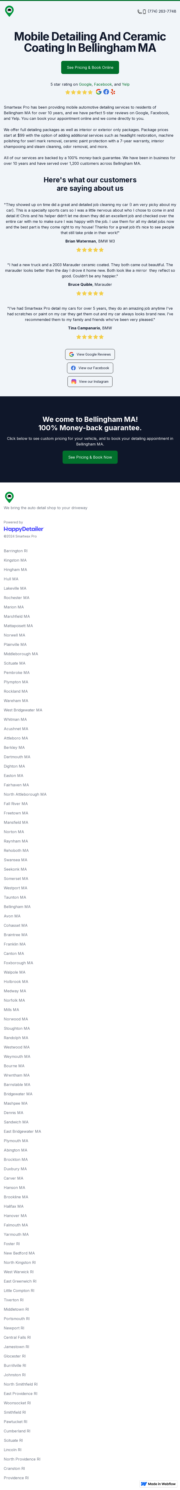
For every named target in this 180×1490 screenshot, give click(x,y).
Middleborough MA (21, 653)
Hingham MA (15, 569)
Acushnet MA (16, 728)
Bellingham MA (17, 906)
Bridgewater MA (18, 1094)
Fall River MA (16, 803)
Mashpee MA (16, 1103)
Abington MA (15, 1150)
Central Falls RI (17, 1337)
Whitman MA (15, 719)
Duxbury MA (15, 1168)
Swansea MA (15, 859)
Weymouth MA (17, 1056)
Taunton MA (15, 897)
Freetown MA (16, 813)
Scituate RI (13, 1440)
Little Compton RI (19, 1290)
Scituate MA (15, 663)
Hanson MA (14, 1187)
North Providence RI (22, 1459)
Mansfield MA (16, 822)
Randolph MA (16, 1037)
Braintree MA (16, 934)
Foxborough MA (18, 962)
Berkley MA (14, 747)
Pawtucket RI (15, 1421)
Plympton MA (16, 682)
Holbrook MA (16, 981)
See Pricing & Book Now (90, 457)
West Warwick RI (19, 1271)
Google (85, 84)
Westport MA (15, 888)
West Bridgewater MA (23, 710)
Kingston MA (15, 560)
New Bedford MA (19, 1253)
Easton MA (13, 775)
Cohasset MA (16, 925)
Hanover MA (15, 1215)
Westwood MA (17, 1047)
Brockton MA (16, 1159)
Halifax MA (14, 1206)
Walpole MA (15, 972)
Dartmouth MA (17, 756)
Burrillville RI (15, 1365)
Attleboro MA (16, 738)
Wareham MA (16, 700)
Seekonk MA (15, 869)
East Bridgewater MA (22, 1131)
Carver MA (13, 1178)
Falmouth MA (16, 1225)
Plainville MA (15, 644)
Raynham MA (16, 841)
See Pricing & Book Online (90, 67)
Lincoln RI (13, 1449)
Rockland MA (16, 691)
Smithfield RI (15, 1412)
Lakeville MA (15, 588)
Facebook (103, 84)
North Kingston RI (20, 1262)
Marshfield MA (17, 616)
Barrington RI (16, 550)
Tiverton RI (14, 1300)
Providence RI (16, 1477)
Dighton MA (14, 766)
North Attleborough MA (25, 794)
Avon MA (12, 916)
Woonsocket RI (17, 1403)
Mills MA (11, 1009)
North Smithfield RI (21, 1384)
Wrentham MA (17, 1075)
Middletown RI (16, 1309)
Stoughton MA (17, 1028)
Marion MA (14, 607)
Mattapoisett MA (18, 625)
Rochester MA (17, 597)
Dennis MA (13, 1112)
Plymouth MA (16, 1140)
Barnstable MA (17, 1084)
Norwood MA (16, 1019)
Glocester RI (15, 1356)
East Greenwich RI (20, 1281)
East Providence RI (21, 1393)
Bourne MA (14, 1065)
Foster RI (12, 1243)
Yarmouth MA (16, 1234)
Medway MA (15, 991)
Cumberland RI (17, 1431)
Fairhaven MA (16, 785)
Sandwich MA (16, 1122)
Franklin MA (15, 944)
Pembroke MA (17, 672)
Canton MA (14, 953)
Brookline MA (16, 1197)
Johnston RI (15, 1374)
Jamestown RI (16, 1346)
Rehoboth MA (16, 850)
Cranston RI (14, 1468)
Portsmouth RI (17, 1318)
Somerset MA (16, 878)
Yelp (126, 84)
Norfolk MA (14, 1000)
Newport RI (14, 1328)
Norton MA (14, 831)
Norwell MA (14, 635)
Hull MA (11, 579)
